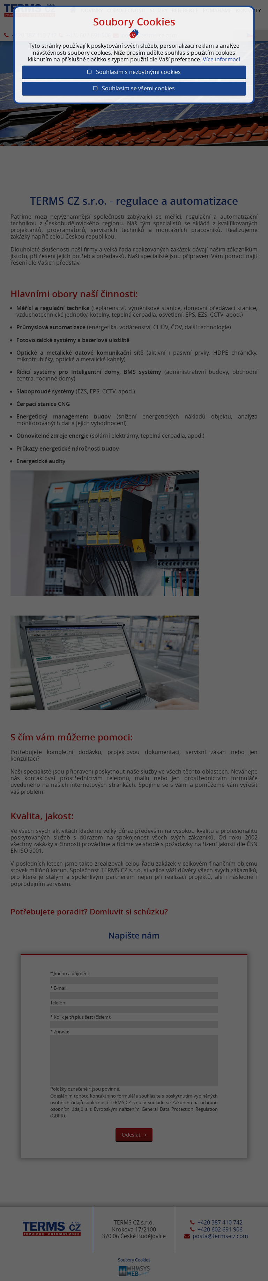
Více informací (221, 59)
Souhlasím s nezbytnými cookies (134, 72)
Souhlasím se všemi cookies (134, 88)
